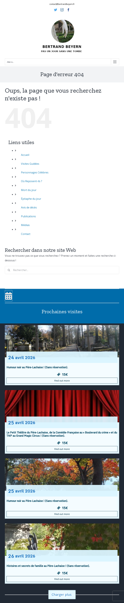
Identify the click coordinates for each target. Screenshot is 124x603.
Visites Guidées (30, 164)
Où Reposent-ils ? (31, 181)
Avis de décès (29, 207)
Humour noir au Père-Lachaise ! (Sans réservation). (37, 367)
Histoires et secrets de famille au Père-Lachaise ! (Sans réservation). (48, 566)
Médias (25, 225)
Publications (28, 216)
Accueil (25, 155)
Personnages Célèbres (34, 172)
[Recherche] (9, 270)
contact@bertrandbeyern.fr (62, 4)
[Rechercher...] (62, 270)
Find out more (62, 380)
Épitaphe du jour (31, 199)
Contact (25, 234)
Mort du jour (28, 190)
